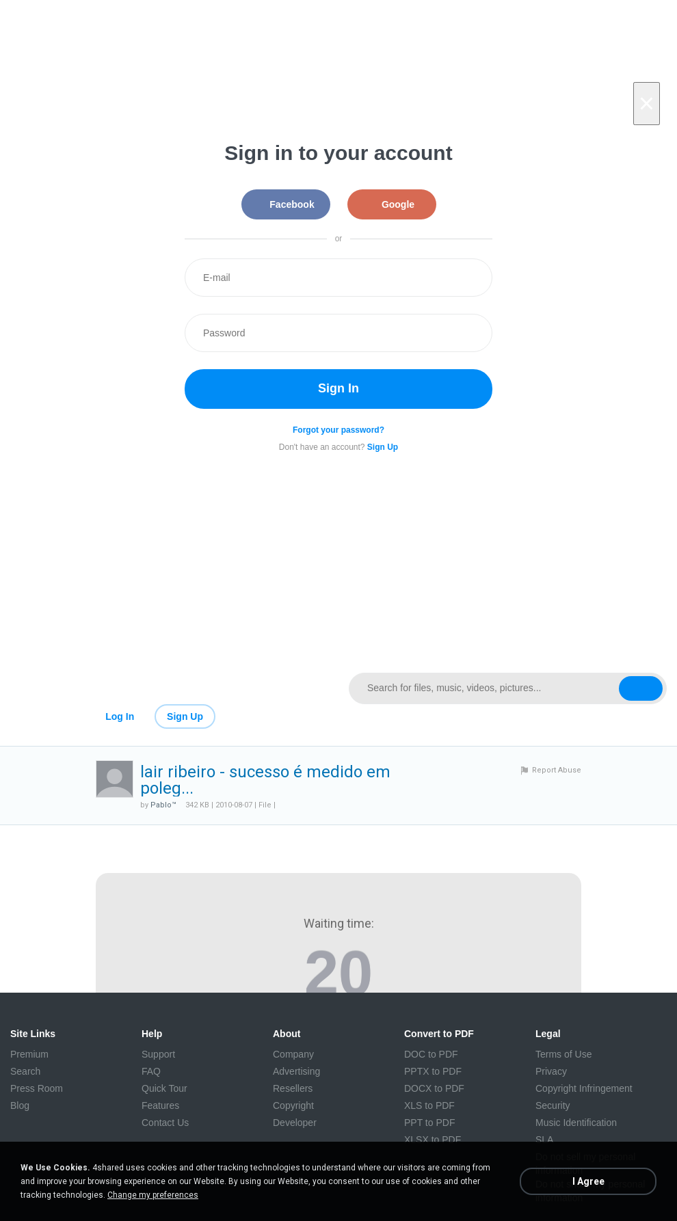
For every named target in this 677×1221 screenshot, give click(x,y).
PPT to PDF (429, 1122)
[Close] (646, 103)
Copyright (293, 1105)
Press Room (36, 1088)
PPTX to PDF (433, 1071)
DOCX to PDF (434, 1088)
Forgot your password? (338, 430)
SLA (544, 1139)
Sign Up (185, 716)
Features (160, 1105)
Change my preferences (152, 1195)
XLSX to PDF (432, 1139)
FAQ (151, 1071)
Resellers (293, 1088)
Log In (119, 716)
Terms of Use (563, 1054)
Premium (29, 1054)
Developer (295, 1122)
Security (552, 1105)
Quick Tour (164, 1088)
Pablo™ (163, 805)
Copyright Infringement (584, 1088)
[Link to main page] (169, 688)
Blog (19, 1105)
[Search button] (641, 688)
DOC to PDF (431, 1054)
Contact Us (165, 1122)
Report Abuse (556, 770)
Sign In (338, 388)
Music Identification (576, 1122)
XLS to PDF (429, 1105)
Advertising (296, 1071)
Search (25, 1071)
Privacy (551, 1071)
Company (293, 1054)
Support (158, 1054)
